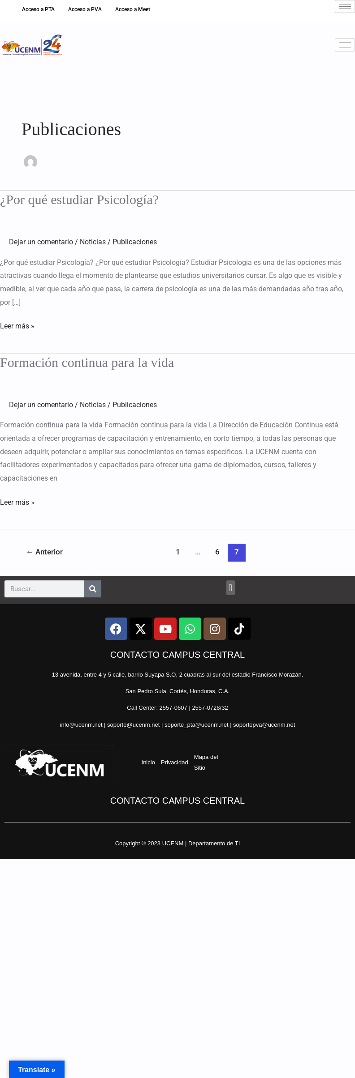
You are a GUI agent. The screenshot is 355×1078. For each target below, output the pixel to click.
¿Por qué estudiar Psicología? (79, 199)
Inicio (148, 762)
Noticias (93, 242)
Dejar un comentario (41, 242)
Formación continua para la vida (87, 362)
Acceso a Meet (132, 9)
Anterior (44, 551)
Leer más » (17, 325)
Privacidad (174, 762)
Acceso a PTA (38, 9)
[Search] (92, 588)
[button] (230, 587)
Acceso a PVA (85, 9)
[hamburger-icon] (345, 6)
